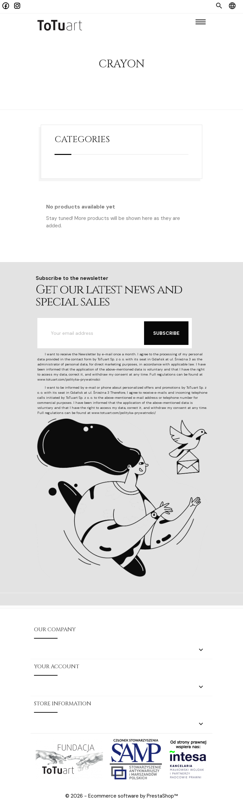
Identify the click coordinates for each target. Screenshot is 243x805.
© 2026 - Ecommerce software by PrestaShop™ (121, 796)
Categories (82, 140)
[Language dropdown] (232, 6)
